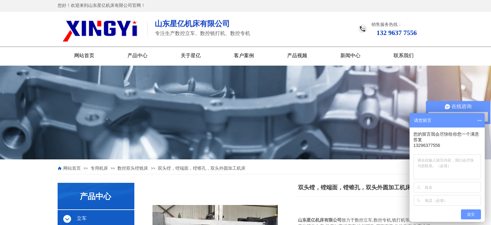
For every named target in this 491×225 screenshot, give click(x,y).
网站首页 (84, 55)
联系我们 (404, 55)
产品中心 (137, 55)
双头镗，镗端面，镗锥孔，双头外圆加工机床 (202, 168)
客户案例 (244, 55)
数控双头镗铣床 (132, 168)
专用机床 (99, 168)
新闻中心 (350, 55)
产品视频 (297, 55)
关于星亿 (191, 55)
